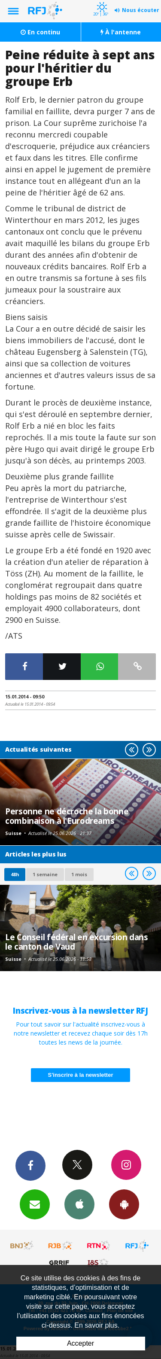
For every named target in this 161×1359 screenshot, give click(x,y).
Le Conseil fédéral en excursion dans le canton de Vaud (76, 942)
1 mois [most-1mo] (79, 874)
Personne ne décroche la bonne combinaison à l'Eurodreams (66, 816)
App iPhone (79, 1204)
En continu (40, 32)
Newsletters (35, 1204)
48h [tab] (15, 874)
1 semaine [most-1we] (45, 874)
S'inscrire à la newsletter (80, 1075)
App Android (124, 1204)
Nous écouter (140, 10)
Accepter (80, 1343)
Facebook (30, 1165)
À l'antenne (120, 32)
